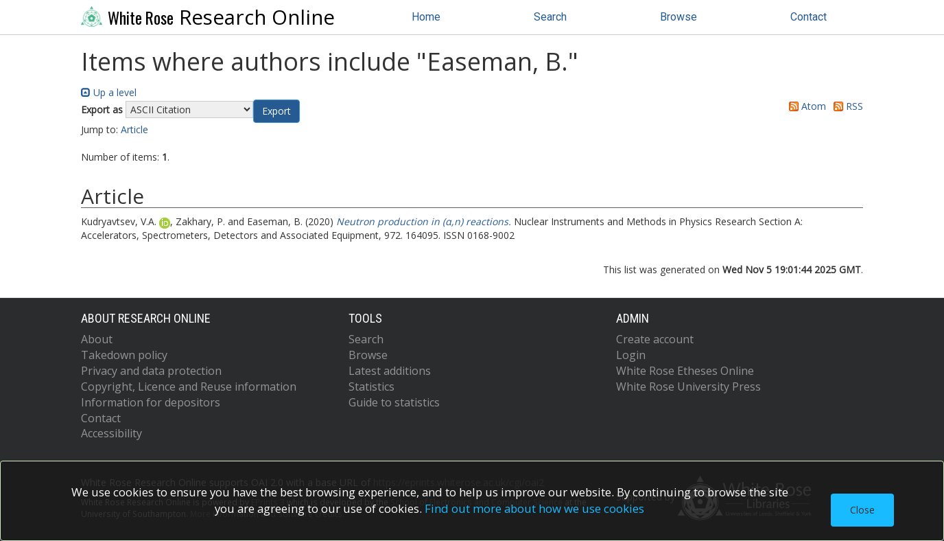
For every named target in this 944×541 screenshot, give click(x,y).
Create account (655, 339)
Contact (808, 16)
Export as (102, 109)
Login (631, 354)
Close (862, 509)
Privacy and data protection (151, 370)
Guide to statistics (394, 402)
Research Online (208, 17)
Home (426, 16)
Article (134, 129)
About (97, 339)
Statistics (371, 386)
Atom (805, 106)
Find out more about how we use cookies (534, 508)
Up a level (109, 92)
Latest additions (390, 370)
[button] (276, 111)
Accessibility (111, 433)
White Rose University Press (688, 386)
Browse (678, 16)
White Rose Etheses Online (685, 370)
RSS (846, 106)
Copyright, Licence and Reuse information (188, 386)
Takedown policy (124, 354)
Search (550, 16)
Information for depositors (150, 402)
